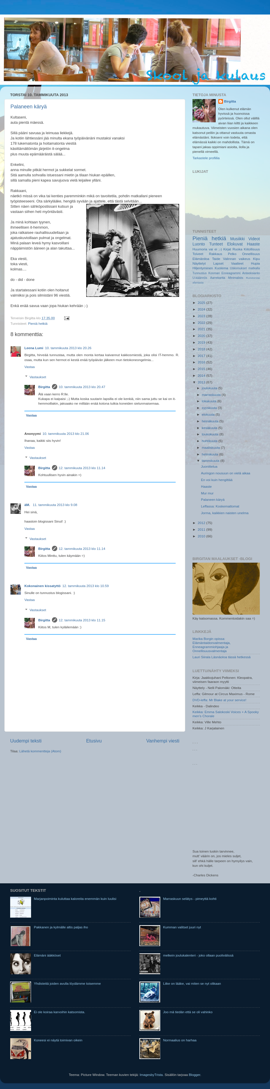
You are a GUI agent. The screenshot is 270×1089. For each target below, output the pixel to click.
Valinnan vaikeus (236, 259)
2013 (202, 382)
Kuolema (221, 268)
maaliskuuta (211, 447)
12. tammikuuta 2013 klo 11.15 (82, 620)
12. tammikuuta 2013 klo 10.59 (85, 586)
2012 (202, 523)
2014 (202, 375)
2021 (202, 329)
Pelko (232, 254)
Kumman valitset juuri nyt (182, 927)
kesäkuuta (210, 428)
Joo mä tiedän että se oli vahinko (188, 1012)
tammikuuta (211, 460)
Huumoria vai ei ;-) (207, 249)
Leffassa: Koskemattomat (220, 506)
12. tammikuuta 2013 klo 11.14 (82, 468)
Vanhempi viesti (162, 740)
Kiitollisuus (252, 249)
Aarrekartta (217, 277)
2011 (202, 529)
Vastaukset (38, 377)
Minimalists (235, 277)
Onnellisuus (251, 254)
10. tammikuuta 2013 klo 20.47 (82, 387)
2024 (202, 309)
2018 (202, 349)
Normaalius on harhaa (180, 1040)
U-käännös (199, 277)
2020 (202, 336)
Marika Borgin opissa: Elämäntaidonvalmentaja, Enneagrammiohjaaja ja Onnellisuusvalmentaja (211, 645)
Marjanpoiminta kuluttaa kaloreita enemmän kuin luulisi (75, 898)
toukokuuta (210, 434)
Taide (216, 259)
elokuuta (208, 414)
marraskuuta (212, 395)
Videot (254, 238)
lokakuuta (209, 401)
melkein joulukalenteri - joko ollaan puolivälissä (198, 955)
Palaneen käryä (28, 107)
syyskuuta (210, 408)
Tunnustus (199, 273)
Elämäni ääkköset (47, 955)
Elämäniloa (200, 259)
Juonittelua (209, 466)
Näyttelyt (199, 263)
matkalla (254, 268)
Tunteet (216, 244)
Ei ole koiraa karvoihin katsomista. (59, 1012)
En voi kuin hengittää (217, 480)
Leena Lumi (33, 348)
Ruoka (237, 249)
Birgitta (44, 387)
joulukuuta (210, 388)
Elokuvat (235, 244)
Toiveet (197, 254)
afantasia (198, 282)
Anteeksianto (251, 273)
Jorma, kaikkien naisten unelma (225, 513)
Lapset (218, 263)
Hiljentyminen (202, 268)
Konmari (214, 273)
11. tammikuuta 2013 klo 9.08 (55, 505)
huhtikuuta (210, 441)
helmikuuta (210, 454)
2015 (202, 369)
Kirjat (227, 249)
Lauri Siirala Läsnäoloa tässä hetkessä (221, 657)
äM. (27, 505)
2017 (202, 356)
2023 (202, 316)
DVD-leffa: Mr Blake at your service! (219, 700)
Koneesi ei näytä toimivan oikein (58, 1040)
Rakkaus (215, 254)
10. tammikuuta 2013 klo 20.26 (68, 348)
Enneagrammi (231, 273)
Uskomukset (238, 268)
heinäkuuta (210, 421)
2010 (202, 536)
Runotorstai (253, 278)
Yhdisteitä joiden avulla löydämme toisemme (67, 983)
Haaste (253, 244)
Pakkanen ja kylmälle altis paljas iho (61, 927)
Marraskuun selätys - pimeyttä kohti (190, 898)
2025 (202, 302)
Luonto (198, 244)
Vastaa (29, 367)
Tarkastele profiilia (206, 158)
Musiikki (237, 238)
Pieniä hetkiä (38, 323)
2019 (202, 342)
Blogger (194, 1075)
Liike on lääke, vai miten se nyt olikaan (192, 983)
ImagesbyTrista (151, 1075)
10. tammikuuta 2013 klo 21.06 (66, 433)
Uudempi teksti (26, 740)
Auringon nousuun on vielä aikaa (225, 473)
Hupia (255, 263)
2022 (202, 322)
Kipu (256, 259)
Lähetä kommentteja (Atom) (40, 751)
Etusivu (94, 740)
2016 (202, 362)
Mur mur (207, 493)
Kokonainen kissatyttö (42, 586)
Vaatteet (237, 263)
